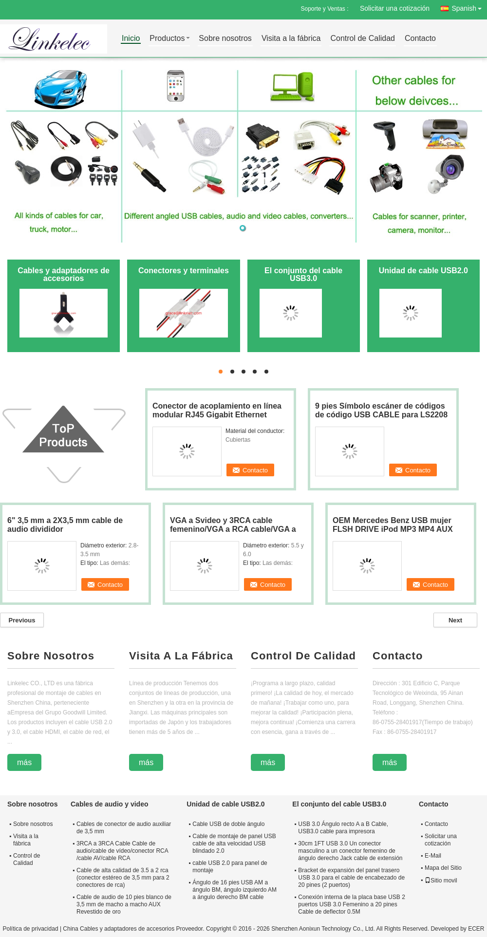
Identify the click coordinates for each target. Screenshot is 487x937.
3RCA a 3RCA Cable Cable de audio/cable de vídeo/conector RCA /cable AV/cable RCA (122, 851)
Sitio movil (441, 880)
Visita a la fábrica (291, 38)
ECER (476, 928)
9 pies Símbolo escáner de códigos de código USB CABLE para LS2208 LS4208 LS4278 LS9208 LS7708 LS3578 (381, 419)
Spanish (469, 6)
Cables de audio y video (110, 804)
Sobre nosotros (225, 38)
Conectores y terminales (183, 270)
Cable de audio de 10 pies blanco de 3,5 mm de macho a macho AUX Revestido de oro (123, 904)
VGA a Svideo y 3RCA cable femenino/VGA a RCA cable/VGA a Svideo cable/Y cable (233, 529)
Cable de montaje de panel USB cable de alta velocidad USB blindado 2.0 (234, 843)
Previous (22, 620)
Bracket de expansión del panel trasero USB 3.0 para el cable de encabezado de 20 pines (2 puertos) (351, 877)
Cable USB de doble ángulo (228, 824)
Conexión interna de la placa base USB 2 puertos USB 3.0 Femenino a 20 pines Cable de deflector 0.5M (351, 904)
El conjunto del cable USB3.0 (303, 274)
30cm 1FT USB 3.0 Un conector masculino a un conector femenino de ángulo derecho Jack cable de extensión (350, 851)
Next (455, 620)
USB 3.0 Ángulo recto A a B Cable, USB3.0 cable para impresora (343, 828)
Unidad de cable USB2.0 (423, 270)
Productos (167, 38)
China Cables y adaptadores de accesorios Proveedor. (134, 928)
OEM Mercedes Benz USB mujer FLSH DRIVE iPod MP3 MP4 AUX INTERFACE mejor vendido (393, 529)
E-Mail (433, 855)
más (24, 762)
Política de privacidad (30, 928)
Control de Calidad (362, 38)
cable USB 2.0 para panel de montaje (229, 867)
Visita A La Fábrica (181, 656)
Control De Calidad (303, 656)
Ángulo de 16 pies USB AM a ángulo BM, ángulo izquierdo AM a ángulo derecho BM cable (234, 889)
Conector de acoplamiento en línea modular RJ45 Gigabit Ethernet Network (216, 415)
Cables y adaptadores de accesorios (64, 274)
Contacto (420, 38)
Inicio (131, 38)
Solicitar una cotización (395, 8)
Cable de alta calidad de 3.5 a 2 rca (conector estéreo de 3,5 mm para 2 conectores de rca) (122, 877)
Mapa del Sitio (443, 867)
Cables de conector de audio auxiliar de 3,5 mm (123, 828)
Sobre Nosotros (50, 656)
